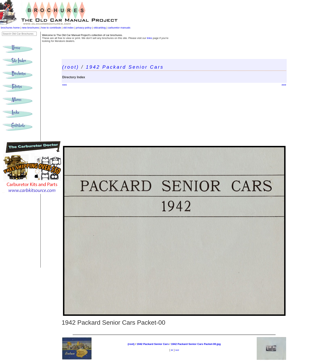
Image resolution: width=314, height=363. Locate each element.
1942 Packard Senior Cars (125, 67)
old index (68, 27)
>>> (284, 84)
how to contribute (51, 27)
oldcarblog (100, 27)
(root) (70, 67)
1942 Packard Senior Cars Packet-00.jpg (196, 344)
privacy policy (84, 27)
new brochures (30, 27)
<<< (64, 84)
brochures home (10, 27)
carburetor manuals (119, 27)
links (149, 38)
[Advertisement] (174, 116)
